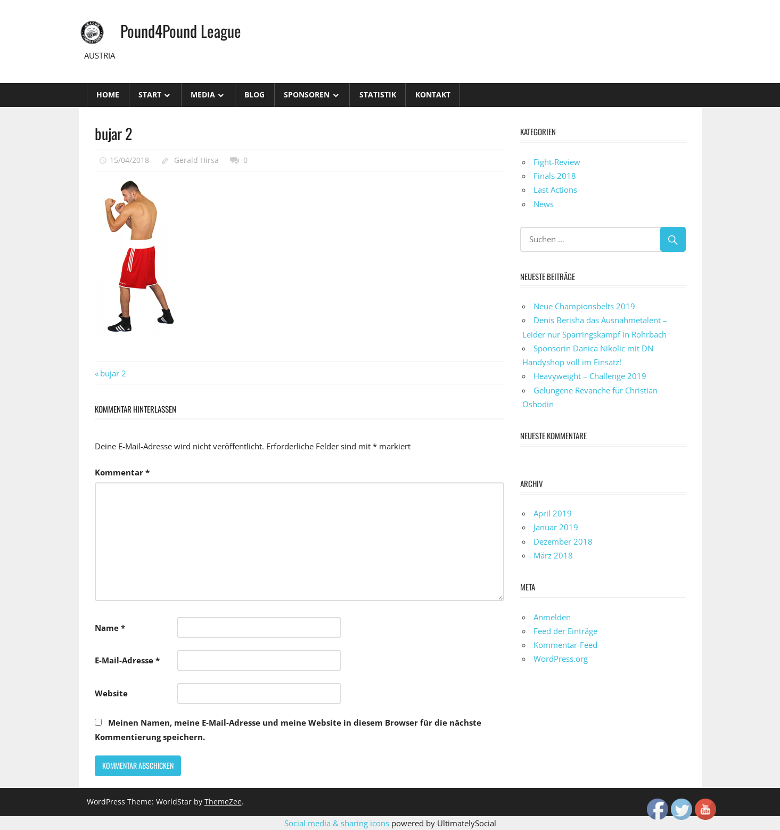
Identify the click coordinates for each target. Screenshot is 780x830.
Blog (254, 94)
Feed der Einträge (565, 631)
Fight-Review (556, 162)
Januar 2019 (555, 527)
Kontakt (432, 94)
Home (107, 94)
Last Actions (555, 189)
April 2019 (552, 513)
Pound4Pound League (184, 30)
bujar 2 (113, 373)
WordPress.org (560, 658)
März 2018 (553, 555)
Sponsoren (307, 94)
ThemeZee (223, 801)
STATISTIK (377, 94)
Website (111, 693)
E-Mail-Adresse (127, 660)
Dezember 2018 (563, 541)
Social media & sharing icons (337, 823)
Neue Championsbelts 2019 (584, 306)
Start (149, 94)
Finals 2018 (554, 175)
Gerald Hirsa (196, 160)
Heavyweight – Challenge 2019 (589, 376)
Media (203, 94)
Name (110, 627)
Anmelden (552, 617)
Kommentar (122, 472)
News (543, 204)
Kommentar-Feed (565, 644)
